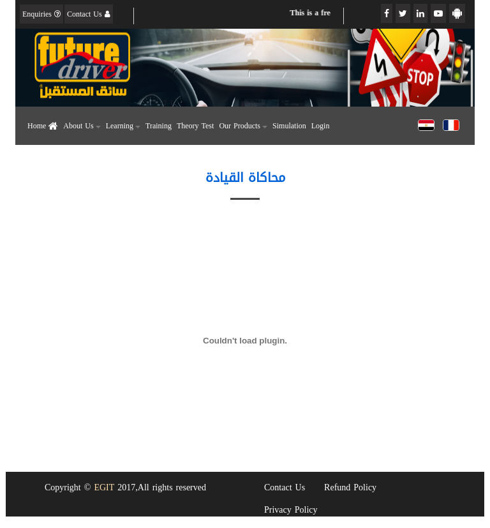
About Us (81, 126)
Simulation (289, 126)
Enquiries (41, 14)
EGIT (104, 487)
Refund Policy (350, 487)
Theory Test (195, 126)
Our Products (243, 126)
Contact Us (88, 14)
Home (42, 126)
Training (158, 126)
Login (320, 126)
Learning (123, 126)
